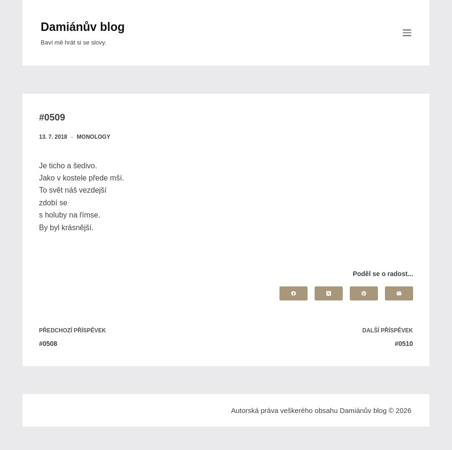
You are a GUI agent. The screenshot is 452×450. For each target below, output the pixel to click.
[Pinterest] (364, 293)
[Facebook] (293, 293)
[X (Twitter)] (329, 293)
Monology (93, 137)
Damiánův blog (83, 26)
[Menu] (407, 33)
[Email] (399, 293)
